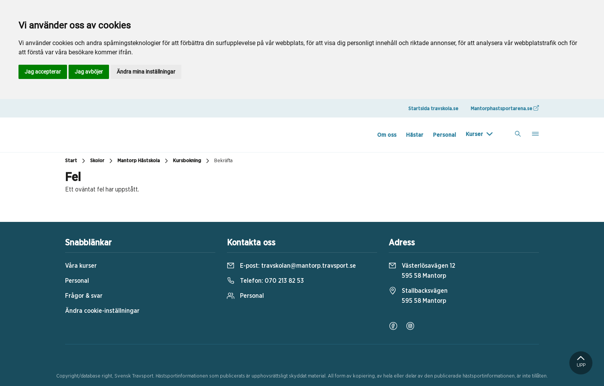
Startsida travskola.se (433, 108)
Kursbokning (192, 161)
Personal (444, 135)
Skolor (102, 161)
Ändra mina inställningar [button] (146, 72)
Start (76, 161)
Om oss (386, 135)
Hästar (414, 135)
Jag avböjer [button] (89, 72)
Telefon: (265, 281)
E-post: (291, 266)
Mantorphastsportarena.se (505, 108)
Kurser (474, 134)
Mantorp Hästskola (143, 161)
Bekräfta (223, 160)
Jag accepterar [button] (43, 72)
